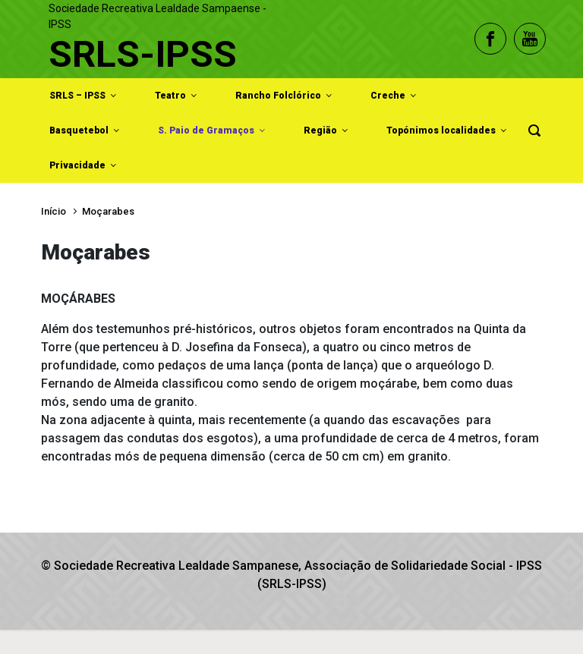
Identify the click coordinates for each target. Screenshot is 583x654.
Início (53, 211)
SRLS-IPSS (143, 54)
